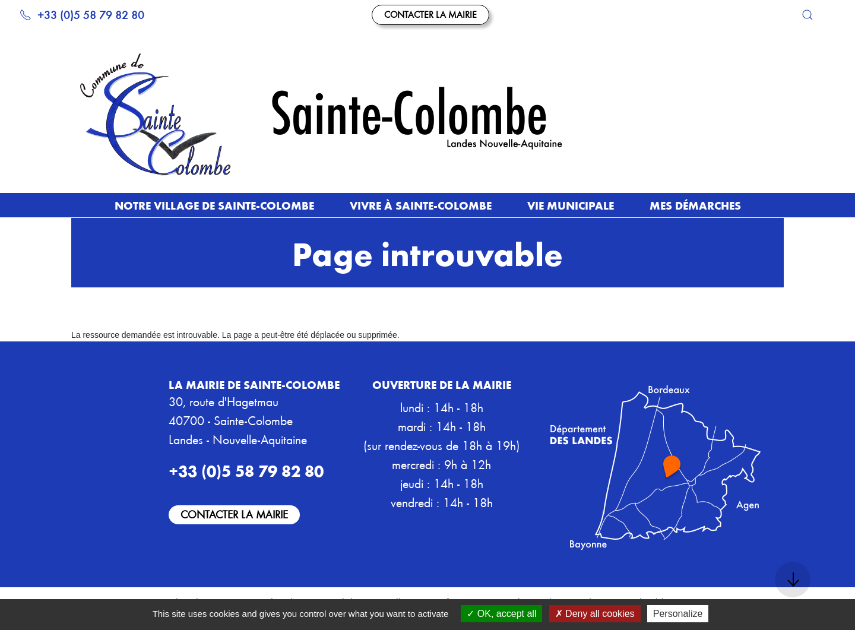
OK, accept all (501, 614)
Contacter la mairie (430, 14)
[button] (807, 15)
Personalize (678, 614)
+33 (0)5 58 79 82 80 (82, 14)
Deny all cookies (595, 614)
